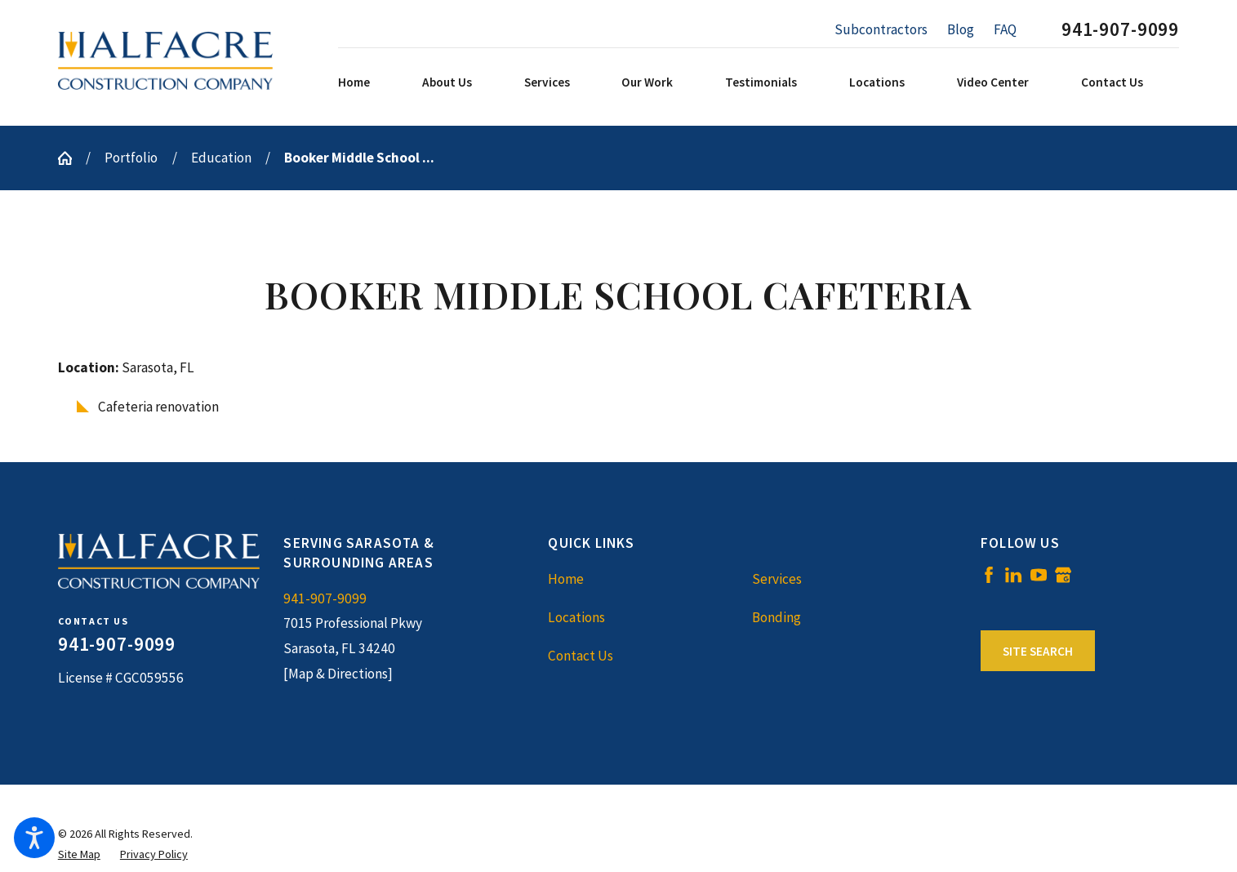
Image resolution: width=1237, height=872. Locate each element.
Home (566, 579)
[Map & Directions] (338, 674)
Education (221, 158)
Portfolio (131, 158)
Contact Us (580, 656)
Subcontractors (881, 29)
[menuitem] (376, 83)
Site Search (1038, 651)
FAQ (1005, 29)
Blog (960, 29)
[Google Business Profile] (1063, 575)
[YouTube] (1038, 575)
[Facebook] (989, 575)
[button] (34, 837)
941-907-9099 (1120, 30)
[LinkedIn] (1013, 575)
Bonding (776, 617)
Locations (576, 617)
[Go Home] (72, 158)
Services (777, 579)
